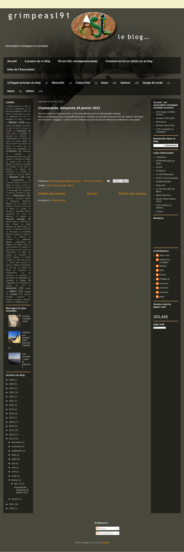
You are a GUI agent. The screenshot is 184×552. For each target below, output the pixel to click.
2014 (12, 430)
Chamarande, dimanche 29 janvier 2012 (69, 108)
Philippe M (164, 279)
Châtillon (24, 138)
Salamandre (26, 265)
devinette (18, 159)
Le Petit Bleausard (165, 174)
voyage (27, 291)
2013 (12, 434)
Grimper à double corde (26, 318)
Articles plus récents (51, 193)
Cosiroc (159, 211)
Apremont (13, 116)
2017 (12, 417)
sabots (8, 265)
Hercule (18, 188)
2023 (12, 392)
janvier (15, 499)
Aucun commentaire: (94, 181)
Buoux (25, 128)
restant (9, 255)
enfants (27, 164)
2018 (12, 413)
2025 (12, 384)
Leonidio (23, 209)
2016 (12, 422)
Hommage (13, 190)
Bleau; (28, 126)
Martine (162, 266)
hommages (26, 190)
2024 (12, 388)
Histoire (28, 188)
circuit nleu (22, 146)
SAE (16, 265)
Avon (25, 116)
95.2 (26, 111)
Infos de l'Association (21, 69)
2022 (12, 396)
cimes (8, 141)
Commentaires (104, 533)
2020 (12, 405)
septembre (17, 450)
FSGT (25, 183)
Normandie (13, 232)
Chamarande (60, 185)
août (14, 455)
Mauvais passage (15, 219)
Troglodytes (23, 283)
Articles (101, 528)
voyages (14, 294)
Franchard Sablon (13, 183)
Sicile (8, 270)
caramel (9, 136)
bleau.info (160, 185)
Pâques (9, 244)
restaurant (22, 255)
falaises (125, 82)
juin (14, 463)
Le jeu (25, 206)
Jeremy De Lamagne (164, 260)
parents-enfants (12, 247)
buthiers (9, 131)
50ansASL (58, 82)
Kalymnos (19, 195)
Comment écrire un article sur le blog (128, 61)
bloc (10, 128)
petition (25, 247)
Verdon (28, 288)
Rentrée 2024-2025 (165, 125)
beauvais (10, 119)
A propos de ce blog (37, 61)
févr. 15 (18, 483)
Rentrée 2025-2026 (165, 118)
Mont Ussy (22, 226)
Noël (161, 270)
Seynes (24, 267)
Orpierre (22, 237)
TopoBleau (10, 280)
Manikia (23, 216)
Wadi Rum (20, 302)
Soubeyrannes (11, 273)
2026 (12, 380)
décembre (17, 442)
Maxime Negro (11, 221)
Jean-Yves (164, 255)
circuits (9, 149)
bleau (104, 82)
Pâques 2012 (22, 244)
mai (14, 467)
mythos (8, 229)
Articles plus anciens (132, 193)
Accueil (12, 61)
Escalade (12, 167)
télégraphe (23, 278)
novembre (17, 446)
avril (14, 471)
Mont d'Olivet (12, 224)
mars (14, 476)
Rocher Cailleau (12, 257)
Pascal (162, 274)
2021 (12, 401)
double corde (15, 162)
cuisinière (18, 154)
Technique (10, 278)
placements (10, 250)
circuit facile (21, 141)
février (15, 480)
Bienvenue (161, 122)
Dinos (28, 159)
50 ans (8, 109)
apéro (28, 114)
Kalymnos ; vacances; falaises (18, 198)
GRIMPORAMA (163, 181)
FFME (28, 177)
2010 (12, 508)
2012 (12, 438)
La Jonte (22, 203)
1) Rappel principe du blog (24, 82)
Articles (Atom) (58, 200)
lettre (24, 214)
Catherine (23, 136)
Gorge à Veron (21, 185)
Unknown (163, 283)
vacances (11, 288)
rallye (24, 252)
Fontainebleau (18, 180)
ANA (7, 114)
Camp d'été (83, 82)
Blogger (105, 542)
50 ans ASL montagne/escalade (77, 61)
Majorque (9, 216)
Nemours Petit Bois (23, 229)
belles (20, 119)
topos (11, 91)
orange (8, 237)
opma (26, 234)
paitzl (161, 296)
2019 (12, 409)
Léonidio (9, 211)
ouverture (9, 239)
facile (19, 174)
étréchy (23, 169)
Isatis (10, 193)
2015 (12, 426)
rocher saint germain (18, 262)
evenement (10, 172)
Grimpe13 (160, 170)
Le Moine (10, 209)
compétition (11, 151)
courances (27, 151)
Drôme (18, 164)
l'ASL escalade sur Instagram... (165, 130)
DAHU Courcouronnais (167, 178)
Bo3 (17, 128)
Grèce (8, 187)
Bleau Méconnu (163, 195)
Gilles (8, 185)
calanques (22, 131)
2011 (12, 504)
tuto (23, 286)
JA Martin (19, 193)
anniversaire (18, 114)
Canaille (23, 133)
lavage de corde (153, 82)
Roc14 (159, 167)
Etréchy (9, 169)
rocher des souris (24, 260)
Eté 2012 (24, 167)
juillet (14, 459)
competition (22, 149)
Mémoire (24, 221)
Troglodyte (10, 283)
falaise (28, 174)
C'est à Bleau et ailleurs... (163, 206)
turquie (9, 285)
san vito (12, 267)
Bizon (28, 119)
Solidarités (22, 270)
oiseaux (17, 234)
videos (30, 91)
